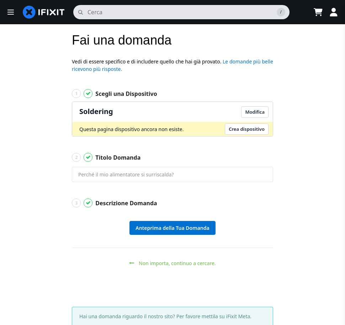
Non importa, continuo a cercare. (172, 263)
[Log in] (333, 12)
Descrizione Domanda (114, 202)
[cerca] (181, 12)
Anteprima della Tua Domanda (172, 228)
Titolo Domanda (106, 157)
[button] (10, 12)
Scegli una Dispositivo (114, 93)
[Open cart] (318, 12)
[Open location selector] (300, 12)
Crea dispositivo (247, 129)
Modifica (255, 112)
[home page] (44, 12)
